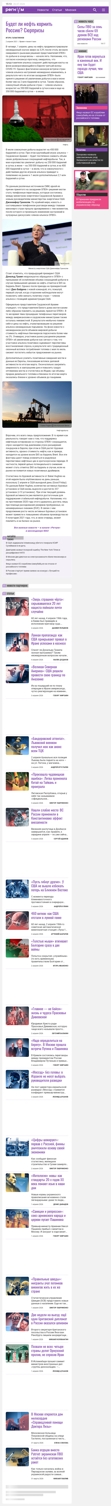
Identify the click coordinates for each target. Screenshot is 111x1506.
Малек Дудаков (60, 660)
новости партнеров (17, 585)
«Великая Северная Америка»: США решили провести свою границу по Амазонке (48, 673)
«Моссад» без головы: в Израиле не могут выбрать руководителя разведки (48, 1076)
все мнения (100, 77)
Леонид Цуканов (60, 1097)
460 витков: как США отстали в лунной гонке (46, 915)
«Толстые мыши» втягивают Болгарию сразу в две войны (49, 945)
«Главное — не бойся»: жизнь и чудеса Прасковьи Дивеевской (48, 1013)
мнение (82, 51)
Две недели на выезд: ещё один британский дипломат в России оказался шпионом (49, 1319)
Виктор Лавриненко (59, 803)
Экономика (81, 107)
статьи (10, 593)
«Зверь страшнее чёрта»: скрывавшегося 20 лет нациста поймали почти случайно (47, 605)
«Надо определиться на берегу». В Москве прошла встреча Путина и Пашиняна (49, 1044)
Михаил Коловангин (58, 1339)
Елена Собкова (61, 1443)
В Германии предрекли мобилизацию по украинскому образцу (88, 202)
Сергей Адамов (61, 839)
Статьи (57, 10)
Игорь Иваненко (60, 966)
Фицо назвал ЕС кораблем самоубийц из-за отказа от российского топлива (90, 115)
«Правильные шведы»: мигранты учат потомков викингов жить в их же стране (47, 1285)
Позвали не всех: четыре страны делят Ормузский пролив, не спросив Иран (47, 1350)
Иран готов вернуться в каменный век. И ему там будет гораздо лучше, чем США (91, 64)
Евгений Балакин (60, 1033)
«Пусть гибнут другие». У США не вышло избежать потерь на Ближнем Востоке (49, 886)
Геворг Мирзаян (60, 696)
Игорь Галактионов (15, 38)
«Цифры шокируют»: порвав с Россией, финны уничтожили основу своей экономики (48, 1146)
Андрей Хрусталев (59, 767)
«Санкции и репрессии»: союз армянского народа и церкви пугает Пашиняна (48, 1215)
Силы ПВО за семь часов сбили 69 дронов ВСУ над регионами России (89, 32)
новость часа (86, 21)
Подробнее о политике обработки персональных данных (59, 1491)
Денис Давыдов (60, 1204)
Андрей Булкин (61, 906)
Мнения (70, 10)
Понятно (97, 1489)
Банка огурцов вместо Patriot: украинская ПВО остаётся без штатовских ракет (47, 1456)
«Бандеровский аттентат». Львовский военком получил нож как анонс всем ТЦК (48, 744)
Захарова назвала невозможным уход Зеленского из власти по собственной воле (89, 158)
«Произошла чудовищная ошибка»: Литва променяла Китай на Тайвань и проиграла (49, 780)
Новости (43, 10)
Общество (81, 194)
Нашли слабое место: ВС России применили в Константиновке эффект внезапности (47, 816)
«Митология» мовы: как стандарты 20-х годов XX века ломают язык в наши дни (48, 1181)
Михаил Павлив (60, 1479)
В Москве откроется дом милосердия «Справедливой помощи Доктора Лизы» (47, 1420)
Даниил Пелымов (60, 628)
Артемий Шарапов (59, 934)
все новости (82, 44)
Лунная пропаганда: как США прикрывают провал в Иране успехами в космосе (49, 639)
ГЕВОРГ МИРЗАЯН (85, 77)
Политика (81, 149)
